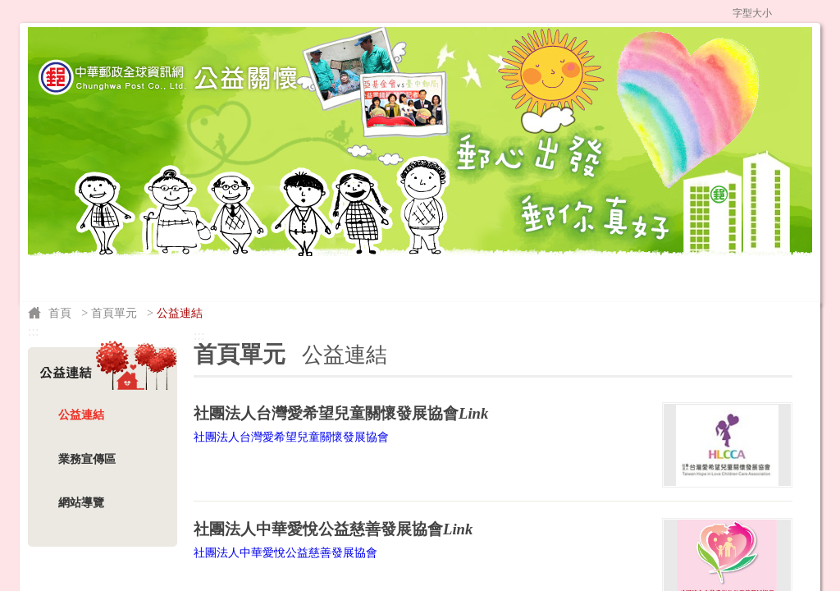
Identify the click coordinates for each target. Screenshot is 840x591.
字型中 (797, 12)
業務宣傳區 (87, 458)
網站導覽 (669, 11)
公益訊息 (261, 251)
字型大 (812, 12)
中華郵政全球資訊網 (543, 11)
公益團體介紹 (168, 251)
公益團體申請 (436, 251)
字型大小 (752, 13)
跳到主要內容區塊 (8, 8)
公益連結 (81, 414)
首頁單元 (114, 312)
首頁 (59, 312)
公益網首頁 (416, 11)
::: (351, 11)
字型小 (782, 12)
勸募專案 (349, 251)
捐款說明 (73, 251)
